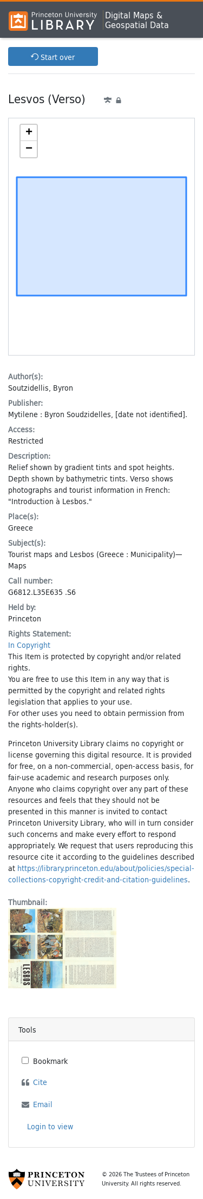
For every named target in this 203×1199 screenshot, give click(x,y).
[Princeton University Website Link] (46, 1179)
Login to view (50, 1126)
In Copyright (29, 645)
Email (43, 1104)
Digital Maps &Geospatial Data (137, 20)
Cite (40, 1082)
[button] (29, 133)
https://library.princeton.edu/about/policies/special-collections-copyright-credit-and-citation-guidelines (101, 873)
